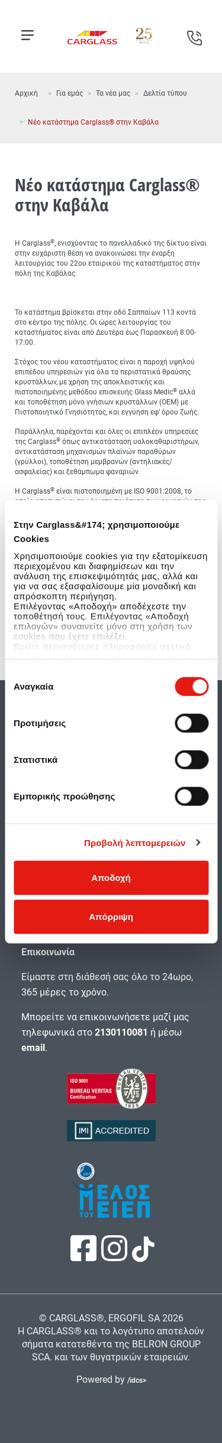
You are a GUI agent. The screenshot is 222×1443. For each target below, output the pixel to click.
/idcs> (136, 1380)
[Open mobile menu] (27, 35)
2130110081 (121, 1032)
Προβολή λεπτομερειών (135, 842)
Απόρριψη (111, 916)
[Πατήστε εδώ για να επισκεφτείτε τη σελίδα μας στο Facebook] (84, 1256)
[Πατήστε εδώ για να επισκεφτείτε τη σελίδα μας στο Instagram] (115, 1256)
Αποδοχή (111, 878)
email (33, 1047)
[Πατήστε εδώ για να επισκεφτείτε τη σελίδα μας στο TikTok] (142, 1255)
